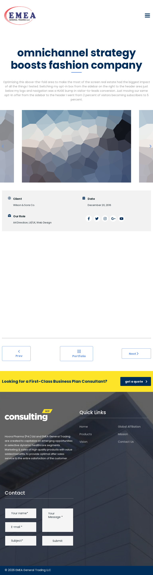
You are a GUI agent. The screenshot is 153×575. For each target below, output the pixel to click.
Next (134, 354)
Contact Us (126, 441)
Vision (83, 441)
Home (83, 426)
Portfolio (79, 354)
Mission (123, 434)
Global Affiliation (129, 426)
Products (85, 434)
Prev (19, 353)
